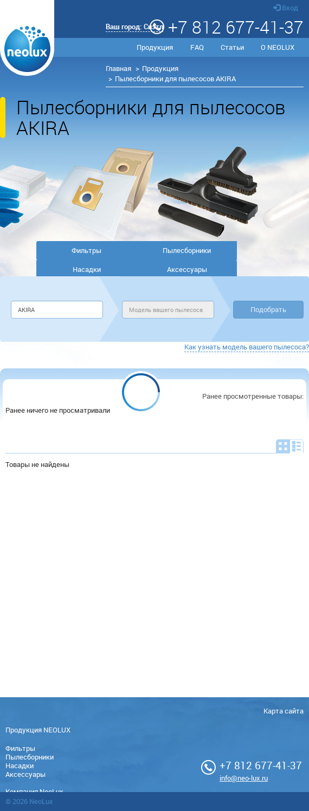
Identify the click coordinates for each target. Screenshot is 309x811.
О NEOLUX (277, 47)
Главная (118, 68)
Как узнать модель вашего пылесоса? (246, 347)
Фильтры (86, 250)
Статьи (232, 47)
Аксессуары (187, 269)
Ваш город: (134, 26)
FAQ (197, 47)
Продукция (155, 47)
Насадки (87, 269)
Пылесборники (187, 250)
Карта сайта (283, 711)
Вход (285, 7)
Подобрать (268, 309)
